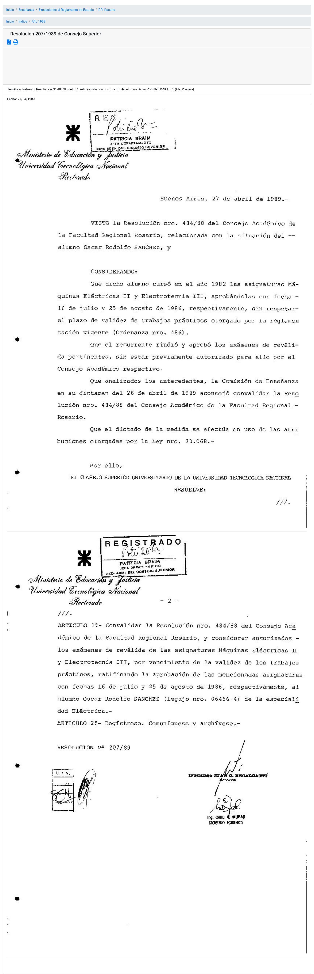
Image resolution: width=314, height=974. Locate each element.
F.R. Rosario (107, 10)
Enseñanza (26, 10)
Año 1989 (38, 21)
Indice (22, 21)
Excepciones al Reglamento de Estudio (66, 10)
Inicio (10, 10)
